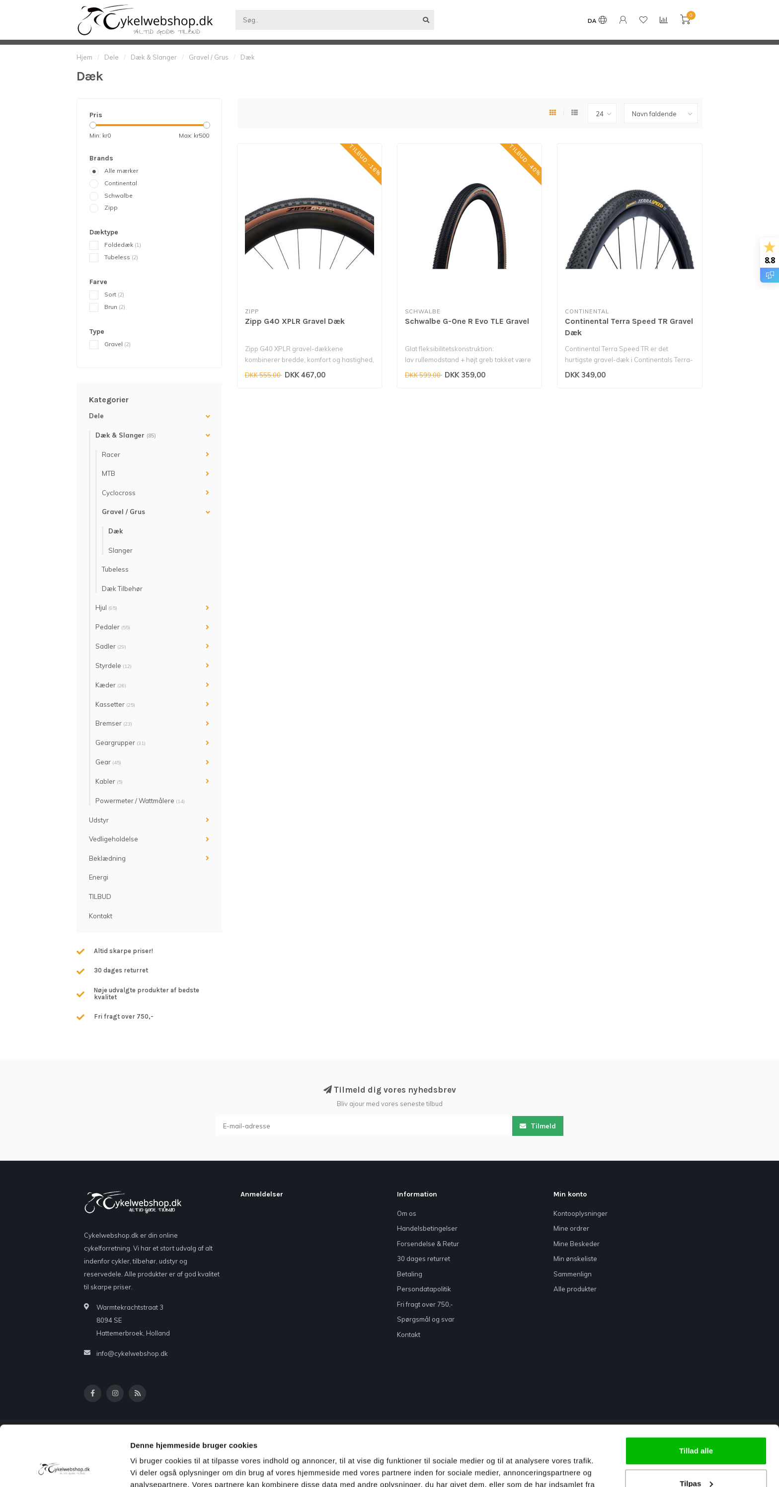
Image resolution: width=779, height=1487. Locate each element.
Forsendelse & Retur (428, 1244)
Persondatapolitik (424, 1289)
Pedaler (112, 627)
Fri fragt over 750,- (425, 1304)
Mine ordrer (571, 1228)
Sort (114, 294)
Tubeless (121, 257)
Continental (120, 183)
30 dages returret (423, 1259)
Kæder (110, 685)
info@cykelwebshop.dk (132, 1353)
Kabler (109, 781)
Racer (111, 454)
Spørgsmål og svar (426, 1319)
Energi (98, 877)
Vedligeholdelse (113, 839)
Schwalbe (118, 195)
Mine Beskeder (576, 1244)
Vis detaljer (150, 1467)
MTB (108, 473)
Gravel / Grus (123, 512)
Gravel (117, 344)
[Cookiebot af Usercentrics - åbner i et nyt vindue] (64, 1467)
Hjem (84, 57)
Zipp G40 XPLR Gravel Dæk (295, 321)
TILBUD (100, 896)
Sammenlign (572, 1274)
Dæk (115, 531)
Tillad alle (696, 1394)
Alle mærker (121, 170)
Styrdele (113, 665)
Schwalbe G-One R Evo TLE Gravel (467, 321)
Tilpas (696, 1426)
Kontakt (100, 916)
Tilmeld (538, 1126)
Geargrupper (120, 742)
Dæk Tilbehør (122, 589)
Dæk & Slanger (125, 435)
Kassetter (115, 704)
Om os (406, 1213)
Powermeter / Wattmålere (140, 801)
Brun (114, 306)
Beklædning (107, 858)
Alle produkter (575, 1289)
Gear (108, 762)
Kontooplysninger (580, 1213)
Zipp (111, 207)
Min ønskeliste (575, 1259)
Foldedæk (122, 244)
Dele (96, 416)
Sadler (110, 646)
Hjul (106, 607)
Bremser (113, 723)
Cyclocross (119, 493)
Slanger (120, 550)
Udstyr (99, 820)
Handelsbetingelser (427, 1228)
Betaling (409, 1274)
